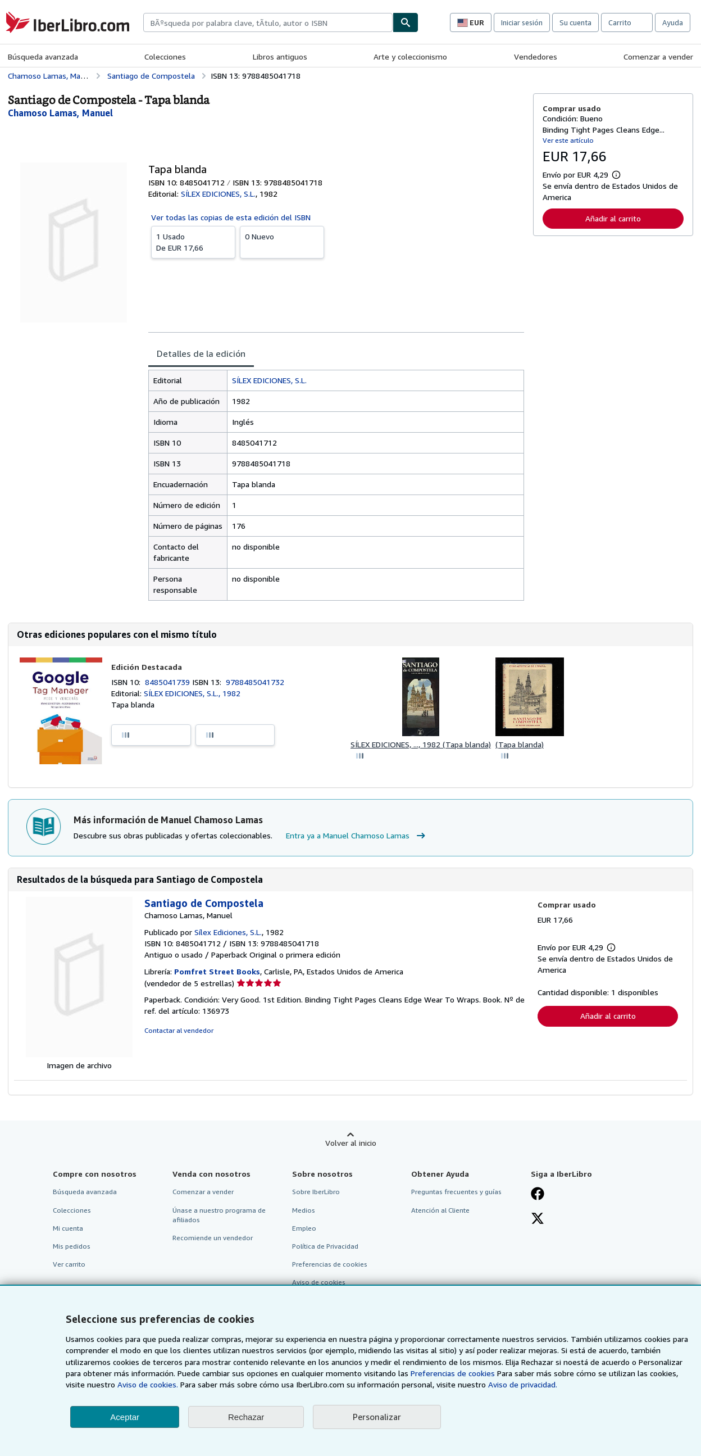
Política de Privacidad (325, 1246)
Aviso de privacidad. (522, 1384)
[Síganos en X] (537, 1219)
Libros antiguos (280, 56)
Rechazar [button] (246, 1417)
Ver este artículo (568, 140)
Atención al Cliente (440, 1210)
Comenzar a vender (658, 56)
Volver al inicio (350, 1142)
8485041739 (168, 682)
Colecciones (165, 56)
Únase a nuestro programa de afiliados (219, 1215)
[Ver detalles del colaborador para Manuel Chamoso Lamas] (60, 113)
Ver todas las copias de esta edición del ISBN (231, 217)
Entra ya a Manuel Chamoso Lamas (357, 835)
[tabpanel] (336, 485)
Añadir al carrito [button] (613, 218)
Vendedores (535, 56)
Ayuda (672, 22)
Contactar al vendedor (178, 1030)
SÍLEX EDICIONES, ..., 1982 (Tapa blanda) (420, 744)
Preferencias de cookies (453, 1373)
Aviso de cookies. (147, 1384)
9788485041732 (255, 682)
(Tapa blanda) (519, 744)
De (193, 241)
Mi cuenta (68, 1228)
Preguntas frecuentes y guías (456, 1191)
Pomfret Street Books (217, 971)
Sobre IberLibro (316, 1191)
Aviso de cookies (318, 1282)
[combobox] (268, 22)
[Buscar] (405, 22)
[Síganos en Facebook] (537, 1194)
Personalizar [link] (377, 1417)
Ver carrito (69, 1264)
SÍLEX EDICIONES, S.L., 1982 (192, 693)
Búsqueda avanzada (43, 56)
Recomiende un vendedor (212, 1237)
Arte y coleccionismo (410, 56)
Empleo (304, 1228)
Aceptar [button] (124, 1417)
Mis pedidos (71, 1246)
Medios (303, 1210)
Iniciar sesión (522, 22)
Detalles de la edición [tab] (201, 353)
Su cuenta (575, 22)
